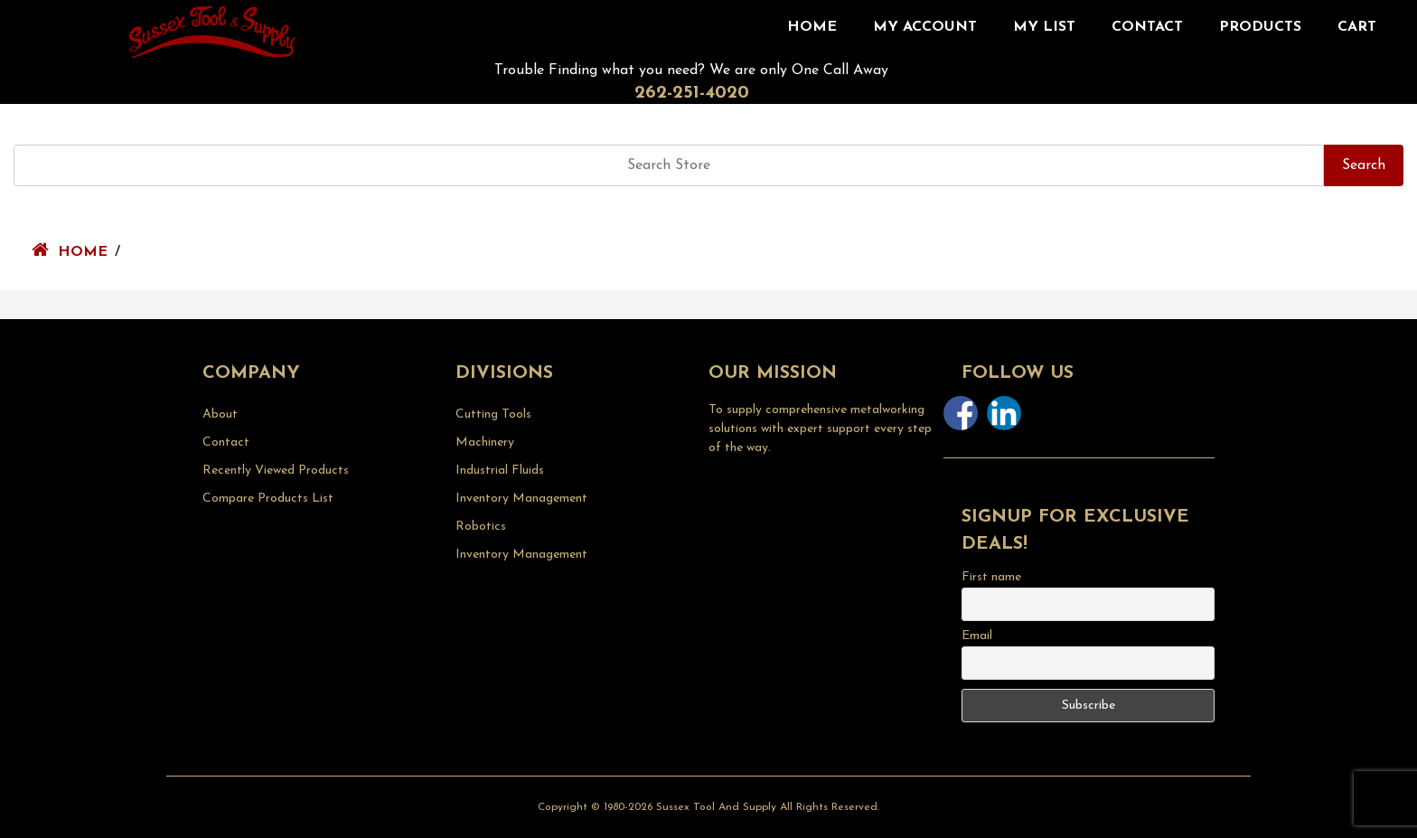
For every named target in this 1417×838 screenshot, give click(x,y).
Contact (1147, 27)
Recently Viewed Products (275, 470)
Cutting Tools (493, 414)
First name (991, 577)
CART (1356, 27)
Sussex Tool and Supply (716, 807)
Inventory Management (521, 498)
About (220, 414)
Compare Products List (267, 498)
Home (812, 27)
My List (1044, 27)
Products (1260, 27)
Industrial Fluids (499, 470)
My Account (925, 27)
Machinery (484, 442)
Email (977, 636)
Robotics (480, 526)
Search (1363, 165)
